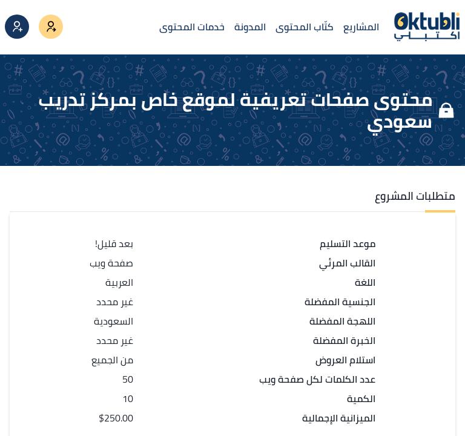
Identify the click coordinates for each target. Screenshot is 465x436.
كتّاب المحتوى (304, 27)
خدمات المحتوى (192, 27)
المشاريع (361, 27)
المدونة (250, 27)
